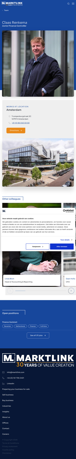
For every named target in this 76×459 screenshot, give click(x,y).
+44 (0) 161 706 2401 (15, 378)
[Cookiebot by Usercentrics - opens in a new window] (64, 211)
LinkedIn (10, 383)
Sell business (8, 395)
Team (6, 10)
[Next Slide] (71, 291)
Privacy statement (10, 446)
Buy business (7, 400)
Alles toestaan (62, 246)
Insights (5, 412)
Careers (5, 434)
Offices (5, 423)
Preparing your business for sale (16, 389)
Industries (6, 406)
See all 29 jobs (38, 335)
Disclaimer (6, 453)
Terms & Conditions (10, 443)
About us (6, 417)
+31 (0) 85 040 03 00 (21, 123)
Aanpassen (37, 246)
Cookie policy (8, 450)
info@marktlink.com (15, 372)
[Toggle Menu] (73, 3)
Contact (5, 428)
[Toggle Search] (68, 4)
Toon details (65, 240)
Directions (16, 130)
